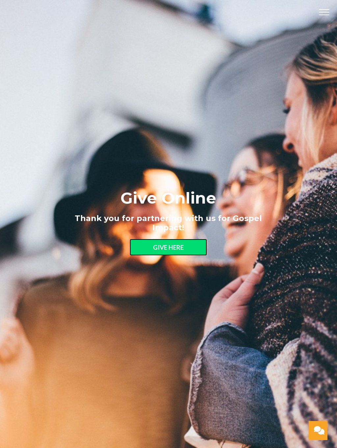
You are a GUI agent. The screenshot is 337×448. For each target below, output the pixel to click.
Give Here (168, 247)
